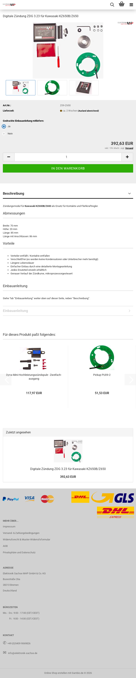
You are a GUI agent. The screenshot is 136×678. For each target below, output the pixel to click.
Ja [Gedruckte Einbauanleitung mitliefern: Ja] (6, 126)
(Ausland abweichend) (88, 111)
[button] (8, 157)
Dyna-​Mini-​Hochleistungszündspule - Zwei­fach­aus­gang (34, 376)
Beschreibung (13, 193)
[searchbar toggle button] (112, 5)
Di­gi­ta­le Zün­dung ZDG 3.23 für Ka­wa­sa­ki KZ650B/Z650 (68, 469)
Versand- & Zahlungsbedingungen (21, 533)
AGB (5, 546)
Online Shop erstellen (55, 673)
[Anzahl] (68, 157)
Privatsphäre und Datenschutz (19, 552)
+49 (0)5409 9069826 (18, 643)
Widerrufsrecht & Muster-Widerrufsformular (26, 539)
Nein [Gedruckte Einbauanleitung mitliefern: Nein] (8, 133)
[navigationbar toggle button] (131, 5)
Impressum (9, 526)
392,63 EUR (68, 477)
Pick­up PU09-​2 (102, 374)
